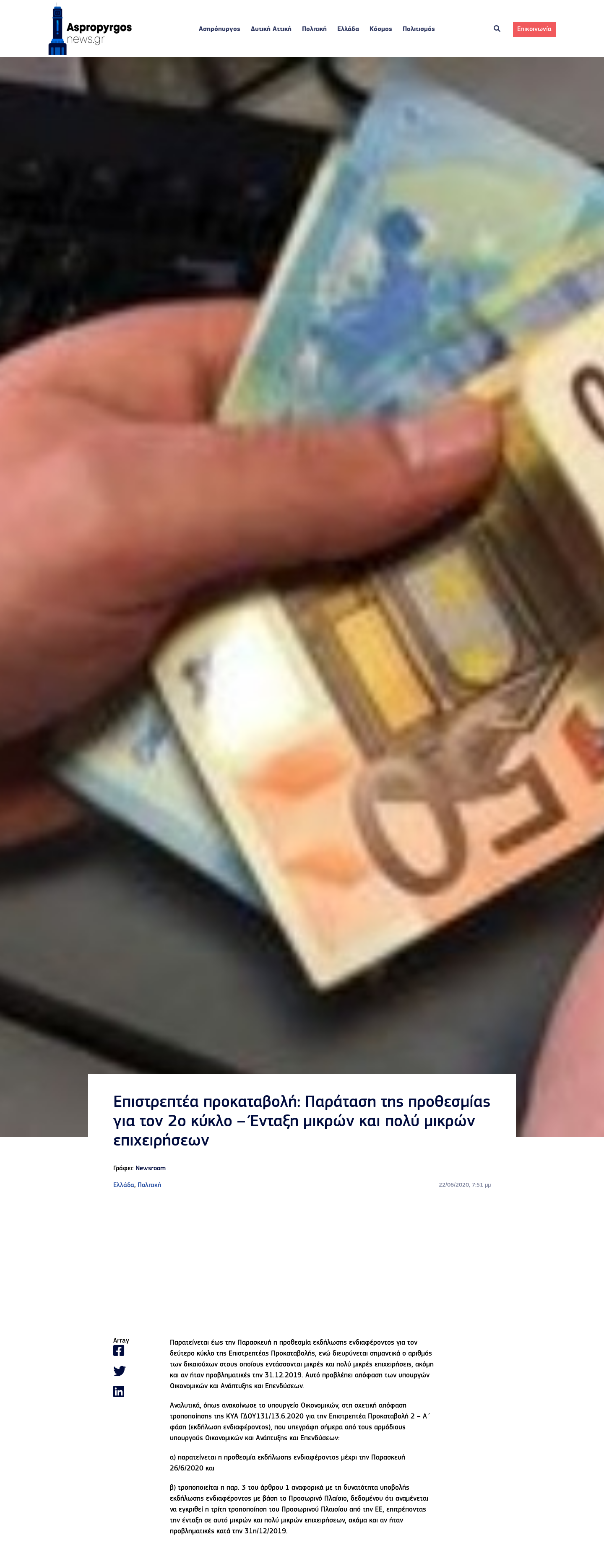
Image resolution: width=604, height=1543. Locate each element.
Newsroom (150, 1168)
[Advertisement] (302, 1263)
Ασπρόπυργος (219, 29)
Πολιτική (314, 29)
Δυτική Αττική (271, 29)
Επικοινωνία (534, 29)
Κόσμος (381, 29)
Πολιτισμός (419, 29)
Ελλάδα (348, 29)
